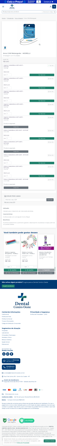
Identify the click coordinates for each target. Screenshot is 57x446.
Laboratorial (5, 333)
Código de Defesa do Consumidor (11, 323)
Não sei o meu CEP (9, 202)
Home (3, 18)
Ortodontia (10, 18)
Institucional (5, 314)
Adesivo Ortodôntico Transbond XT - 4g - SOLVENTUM (45, 254)
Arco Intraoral (19, 18)
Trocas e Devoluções (8, 321)
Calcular (50, 199)
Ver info (51, 65)
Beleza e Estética (6, 339)
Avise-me (16, 127)
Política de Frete (6, 316)
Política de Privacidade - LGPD (38, 314)
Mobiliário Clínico (7, 337)
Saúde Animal (6, 342)
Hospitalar (5, 330)
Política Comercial (7, 319)
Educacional (5, 344)
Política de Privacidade (23, 442)
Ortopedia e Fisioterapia (8, 335)
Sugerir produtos (8, 286)
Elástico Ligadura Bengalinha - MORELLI (11, 253)
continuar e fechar (50, 441)
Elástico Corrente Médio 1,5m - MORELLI (28, 253)
